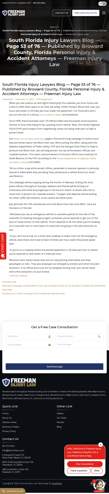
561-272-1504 (8, 448)
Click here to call (13, 490)
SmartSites (57, 486)
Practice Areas (9, 425)
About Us (6, 420)
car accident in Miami (51, 114)
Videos (60, 416)
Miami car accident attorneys (29, 138)
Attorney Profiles (10, 429)
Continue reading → (20, 275)
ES (104, 4)
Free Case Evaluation (86, 13)
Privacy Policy (9, 434)
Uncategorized (45, 99)
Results (60, 425)
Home (53, 27)
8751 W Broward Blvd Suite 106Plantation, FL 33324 (17, 466)
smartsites (8, 99)
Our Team (62, 420)
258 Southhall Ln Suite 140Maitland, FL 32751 (15, 473)
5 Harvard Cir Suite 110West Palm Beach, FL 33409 (16, 459)
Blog (59, 429)
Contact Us (61, 13)
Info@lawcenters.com (13, 453)
